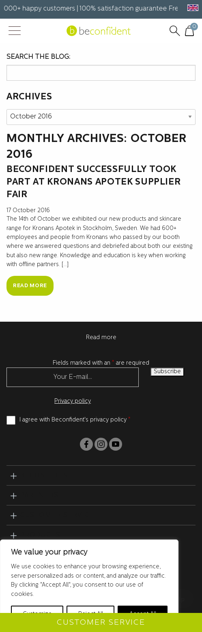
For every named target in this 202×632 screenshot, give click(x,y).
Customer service (57, 515)
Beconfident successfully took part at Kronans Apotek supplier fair (93, 182)
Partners (39, 495)
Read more (30, 285)
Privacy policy (72, 401)
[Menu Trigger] (14, 31)
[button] (191, 7)
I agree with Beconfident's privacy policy (75, 420)
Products (40, 535)
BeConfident (46, 476)
